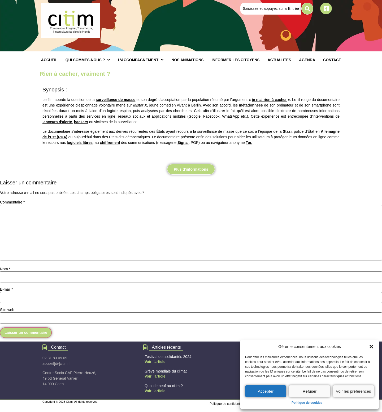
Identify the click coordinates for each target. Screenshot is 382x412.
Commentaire (12, 202)
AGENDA (307, 60)
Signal (183, 142)
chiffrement (110, 142)
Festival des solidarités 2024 (168, 357)
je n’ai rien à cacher (269, 100)
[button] (371, 346)
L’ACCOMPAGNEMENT (140, 60)
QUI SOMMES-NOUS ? (88, 60)
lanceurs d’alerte (57, 122)
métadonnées (251, 105)
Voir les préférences (353, 391)
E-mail (6, 289)
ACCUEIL (49, 60)
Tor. (249, 142)
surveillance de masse (115, 100)
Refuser (310, 391)
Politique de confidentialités (229, 404)
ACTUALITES (279, 60)
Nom (5, 269)
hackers (81, 122)
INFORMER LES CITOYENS (236, 60)
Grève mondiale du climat (166, 371)
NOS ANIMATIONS (187, 60)
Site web (7, 310)
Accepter (266, 391)
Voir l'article (155, 362)
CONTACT (332, 60)
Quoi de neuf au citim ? (164, 386)
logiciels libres (80, 142)
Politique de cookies (307, 403)
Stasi (287, 131)
